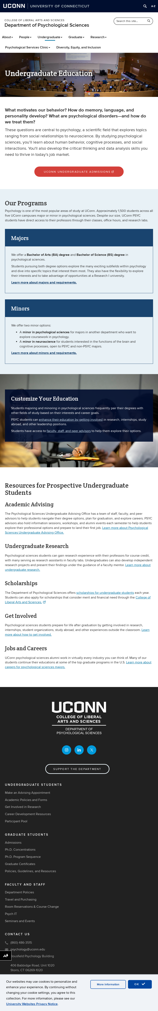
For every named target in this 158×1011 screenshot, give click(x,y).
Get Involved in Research (23, 807)
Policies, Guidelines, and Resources (30, 871)
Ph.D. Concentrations (20, 850)
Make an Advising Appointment (27, 793)
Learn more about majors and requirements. (44, 282)
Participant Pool (16, 821)
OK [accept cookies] (139, 984)
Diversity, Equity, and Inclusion (78, 47)
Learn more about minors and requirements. (44, 352)
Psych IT (11, 914)
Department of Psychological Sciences (47, 25)
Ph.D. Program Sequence (23, 857)
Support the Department (77, 769)
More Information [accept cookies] (108, 984)
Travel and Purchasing (20, 899)
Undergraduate (50, 37)
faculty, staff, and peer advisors (69, 431)
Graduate (76, 37)
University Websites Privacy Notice (32, 1004)
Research (99, 37)
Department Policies (19, 892)
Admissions (13, 843)
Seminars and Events (20, 921)
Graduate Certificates (20, 864)
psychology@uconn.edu (27, 949)
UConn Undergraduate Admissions (79, 171)
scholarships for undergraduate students (105, 593)
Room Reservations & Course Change (32, 907)
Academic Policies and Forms (26, 800)
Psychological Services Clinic (27, 47)
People (25, 37)
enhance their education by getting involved (71, 420)
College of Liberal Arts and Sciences (35, 20)
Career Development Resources (28, 814)
